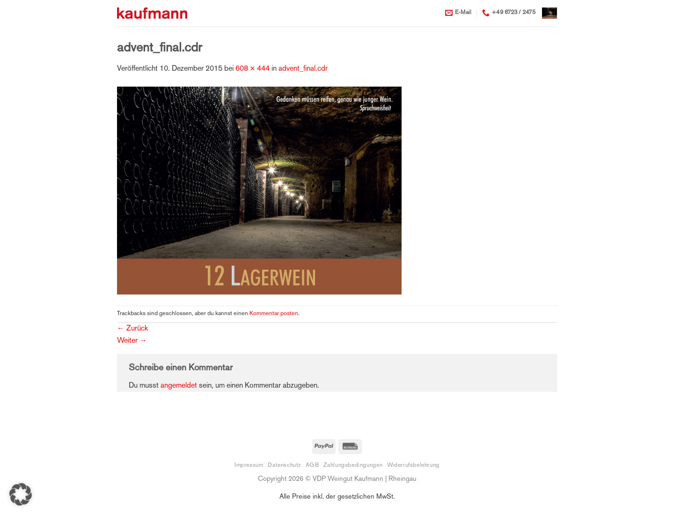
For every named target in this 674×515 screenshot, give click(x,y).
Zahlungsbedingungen (352, 465)
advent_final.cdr (303, 69)
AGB (312, 465)
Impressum (249, 465)
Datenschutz (284, 465)
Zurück (132, 328)
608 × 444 (252, 69)
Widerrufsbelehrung (413, 465)
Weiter (132, 341)
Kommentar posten (273, 313)
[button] (549, 13)
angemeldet (179, 386)
